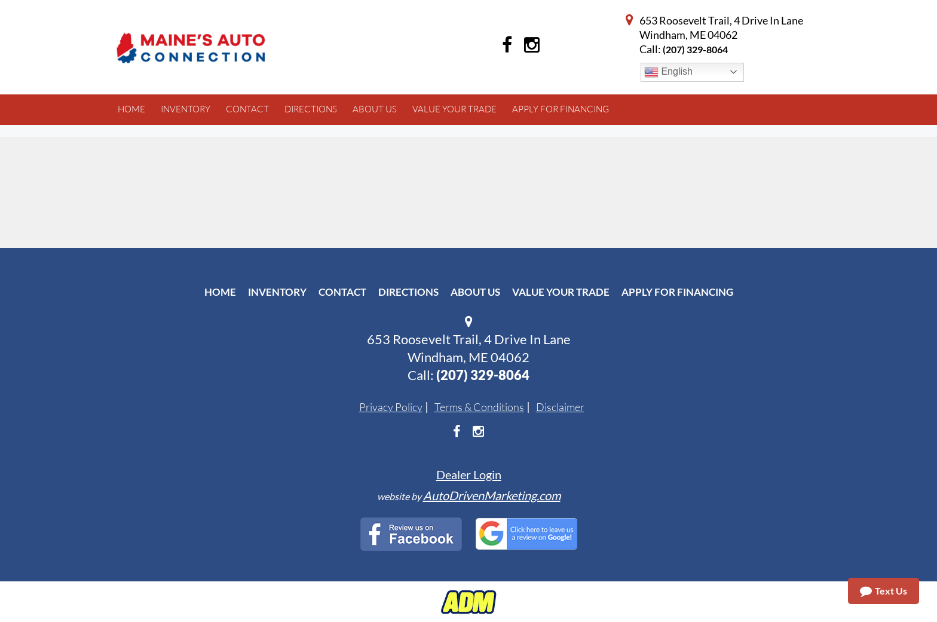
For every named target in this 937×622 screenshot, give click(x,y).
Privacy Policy (390, 406)
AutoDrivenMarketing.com (492, 495)
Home (220, 292)
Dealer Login (468, 474)
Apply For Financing (677, 292)
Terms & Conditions (479, 406)
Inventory (277, 292)
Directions (408, 292)
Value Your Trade (561, 292)
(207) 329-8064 (695, 49)
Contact (342, 292)
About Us (475, 292)
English (668, 72)
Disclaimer (560, 406)
